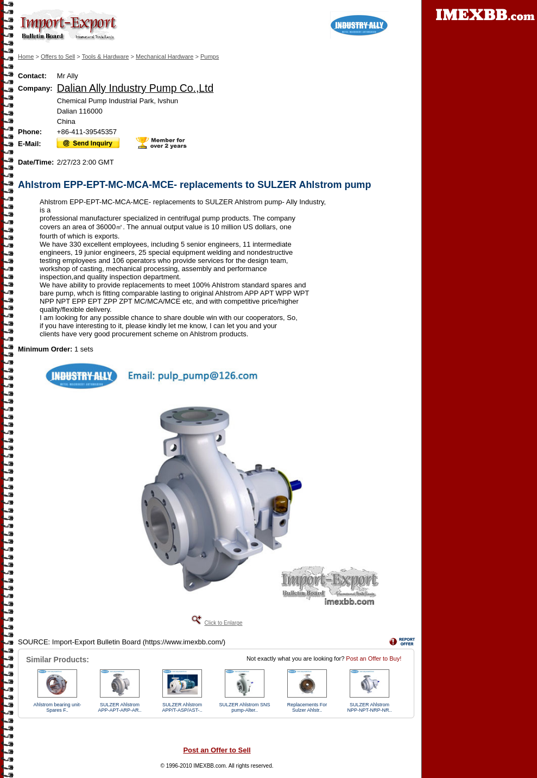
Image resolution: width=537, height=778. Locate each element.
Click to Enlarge (223, 623)
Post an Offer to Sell (216, 750)
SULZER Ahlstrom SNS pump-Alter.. (244, 707)
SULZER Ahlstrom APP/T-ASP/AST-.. (182, 707)
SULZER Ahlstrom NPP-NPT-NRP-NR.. (369, 707)
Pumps (209, 56)
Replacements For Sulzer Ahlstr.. (307, 707)
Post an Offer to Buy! (373, 658)
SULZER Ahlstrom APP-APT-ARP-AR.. (119, 707)
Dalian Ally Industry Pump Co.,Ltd (135, 88)
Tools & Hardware (105, 56)
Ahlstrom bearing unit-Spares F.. (57, 707)
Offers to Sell (58, 56)
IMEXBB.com (209, 766)
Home (26, 56)
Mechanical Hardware (164, 56)
